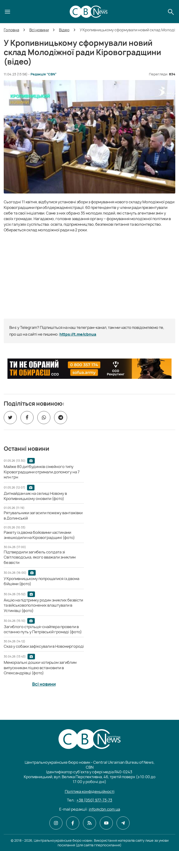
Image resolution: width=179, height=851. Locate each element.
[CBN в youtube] (106, 823)
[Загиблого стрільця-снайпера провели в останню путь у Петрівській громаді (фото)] (43, 629)
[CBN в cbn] (89, 823)
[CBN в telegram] (123, 823)
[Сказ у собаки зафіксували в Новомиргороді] (44, 646)
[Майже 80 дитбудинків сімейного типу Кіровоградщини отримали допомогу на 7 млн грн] (41, 472)
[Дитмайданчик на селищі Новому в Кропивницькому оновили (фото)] (35, 496)
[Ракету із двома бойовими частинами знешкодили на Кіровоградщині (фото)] (39, 535)
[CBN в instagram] (55, 823)
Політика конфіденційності (89, 791)
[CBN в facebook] (72, 823)
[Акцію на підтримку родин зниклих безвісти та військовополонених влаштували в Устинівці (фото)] (43, 605)
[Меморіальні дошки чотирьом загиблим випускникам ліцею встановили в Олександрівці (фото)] (40, 667)
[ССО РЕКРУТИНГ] (89, 368)
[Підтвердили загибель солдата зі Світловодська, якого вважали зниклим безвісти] (40, 557)
